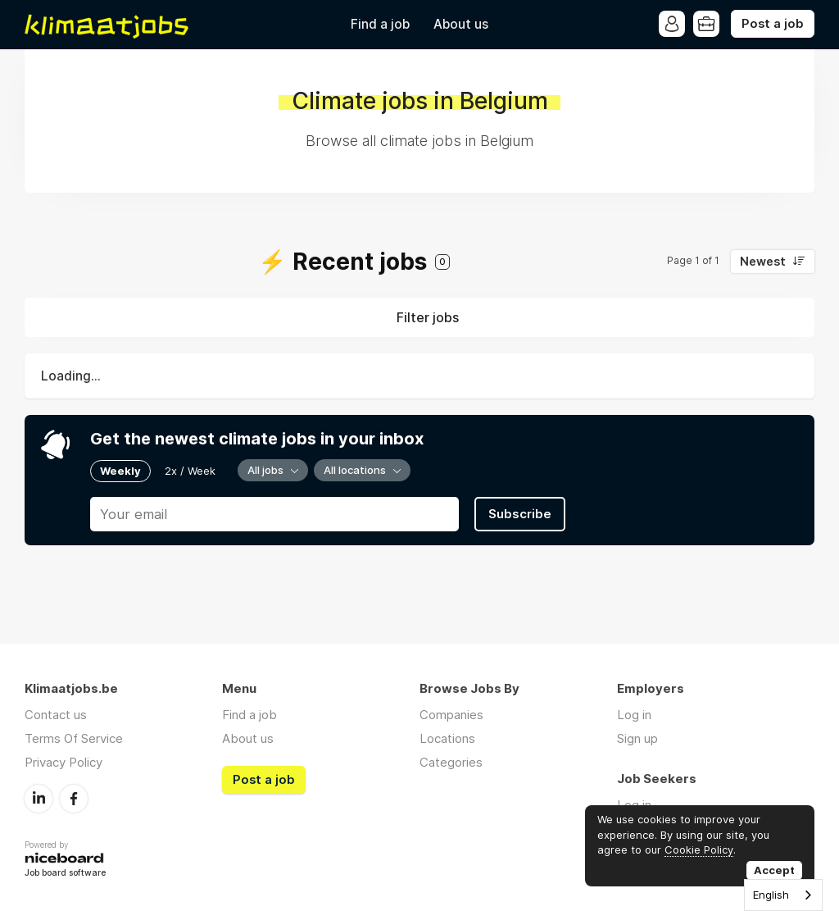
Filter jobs (428, 317)
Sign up (637, 738)
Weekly (120, 470)
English (771, 894)
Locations (447, 738)
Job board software (65, 873)
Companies (451, 714)
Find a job (380, 24)
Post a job (772, 23)
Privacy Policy (63, 762)
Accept (774, 870)
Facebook (74, 799)
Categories (451, 762)
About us (460, 24)
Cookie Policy (698, 849)
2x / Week (190, 470)
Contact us (56, 714)
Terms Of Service (74, 738)
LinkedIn (38, 799)
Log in (634, 714)
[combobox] (783, 895)
